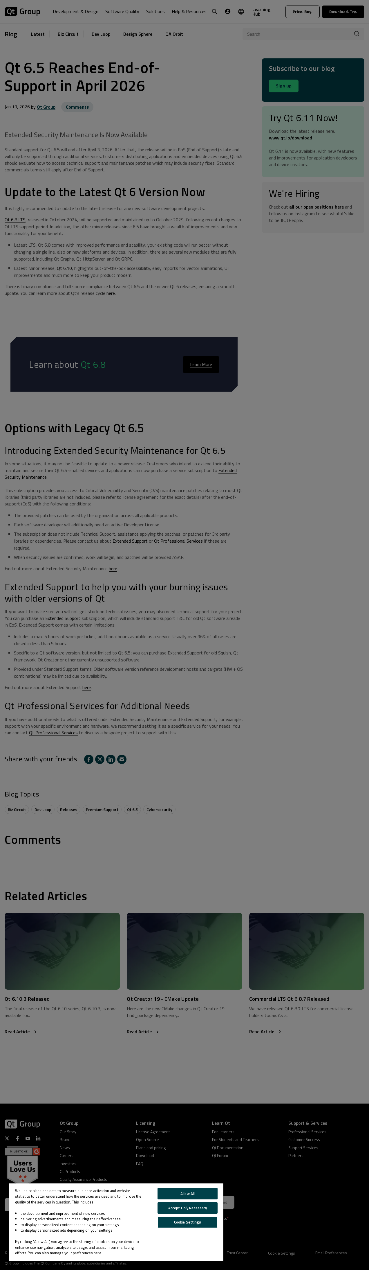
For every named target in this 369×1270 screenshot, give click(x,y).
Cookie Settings (187, 1222)
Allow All (187, 1194)
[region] (116, 1222)
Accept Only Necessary (187, 1208)
